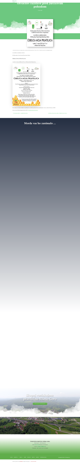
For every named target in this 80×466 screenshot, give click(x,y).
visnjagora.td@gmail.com (41, 446)
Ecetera (21, 462)
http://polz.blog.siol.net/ (33, 110)
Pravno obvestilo (33, 462)
